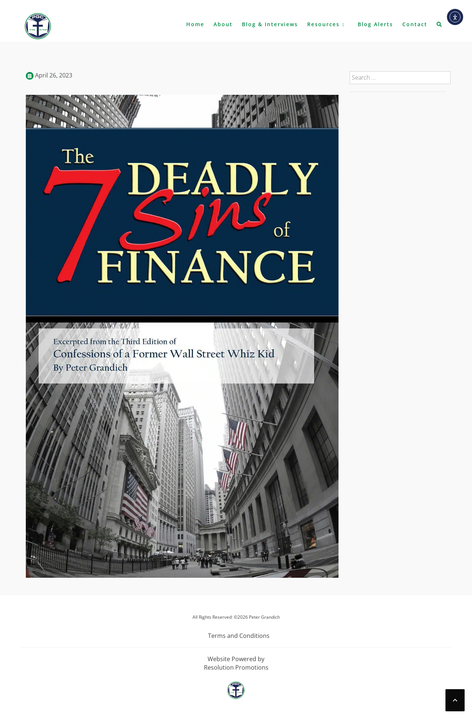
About (223, 24)
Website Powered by (236, 659)
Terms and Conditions (239, 636)
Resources (323, 24)
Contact (414, 24)
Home (195, 24)
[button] (439, 25)
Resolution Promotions (236, 667)
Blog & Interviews (270, 24)
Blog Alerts (375, 24)
